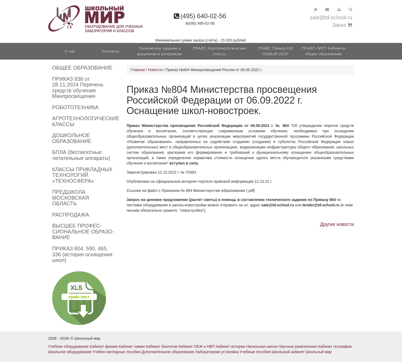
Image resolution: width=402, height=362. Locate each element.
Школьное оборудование (69, 352)
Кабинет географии (335, 346)
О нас (70, 51)
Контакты (110, 51)
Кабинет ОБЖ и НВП (196, 346)
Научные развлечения (297, 346)
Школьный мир (319, 352)
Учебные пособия (255, 352)
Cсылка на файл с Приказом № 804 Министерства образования (186, 190)
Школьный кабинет (288, 352)
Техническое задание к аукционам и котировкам (159, 51)
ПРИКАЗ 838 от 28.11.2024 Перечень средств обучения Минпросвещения (78, 87)
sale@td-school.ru (331, 17)
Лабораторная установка (217, 352)
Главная (138, 70)
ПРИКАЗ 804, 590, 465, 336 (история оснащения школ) (82, 254)
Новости (155, 70)
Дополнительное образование (168, 352)
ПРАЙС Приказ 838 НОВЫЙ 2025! (275, 51)
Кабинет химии (132, 346)
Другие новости (337, 224)
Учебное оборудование (68, 346)
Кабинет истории (230, 346)
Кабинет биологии (161, 346)
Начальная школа (261, 346)
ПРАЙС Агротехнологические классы (219, 51)
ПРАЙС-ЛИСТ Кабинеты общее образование (323, 51)
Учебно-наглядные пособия (117, 352)
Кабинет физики (104, 346)
